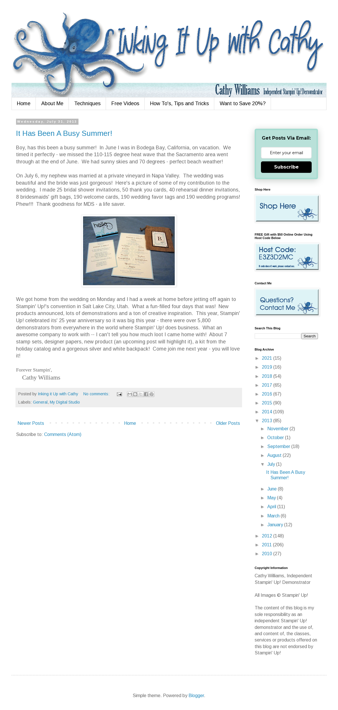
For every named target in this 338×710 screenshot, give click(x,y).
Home (23, 103)
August (275, 455)
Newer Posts (30, 423)
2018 (267, 376)
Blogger (196, 695)
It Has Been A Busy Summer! (64, 133)
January (275, 524)
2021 (267, 358)
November (278, 428)
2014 (267, 411)
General (40, 402)
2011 (267, 544)
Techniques (87, 103)
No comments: (97, 394)
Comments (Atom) (62, 434)
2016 (267, 394)
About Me (52, 103)
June (272, 488)
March (274, 515)
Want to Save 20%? (243, 103)
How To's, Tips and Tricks (179, 103)
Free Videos (125, 103)
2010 (267, 553)
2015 (267, 402)
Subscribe (286, 167)
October (276, 437)
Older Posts (228, 423)
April (272, 506)
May (272, 497)
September (279, 446)
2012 (267, 535)
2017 (267, 385)
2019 (267, 367)
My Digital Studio (65, 402)
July (271, 464)
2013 (267, 420)
